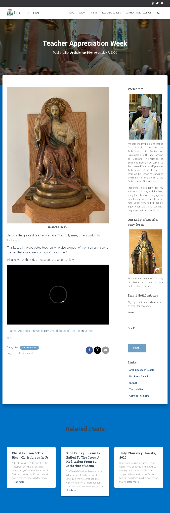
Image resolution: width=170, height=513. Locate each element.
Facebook (153, 4)
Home (71, 13)
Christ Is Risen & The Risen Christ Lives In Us (30, 455)
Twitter (157, 4)
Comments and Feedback (138, 13)
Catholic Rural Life (139, 395)
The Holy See (136, 389)
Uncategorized (29, 347)
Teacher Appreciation (25, 353)
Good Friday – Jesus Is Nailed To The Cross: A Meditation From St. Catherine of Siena (83, 459)
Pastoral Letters (111, 13)
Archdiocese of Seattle (65, 331)
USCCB (133, 383)
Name (141, 315)
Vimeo (162, 4)
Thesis (94, 13)
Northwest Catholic (139, 376)
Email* (141, 331)
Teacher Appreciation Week (25, 331)
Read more (18, 482)
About (82, 13)
